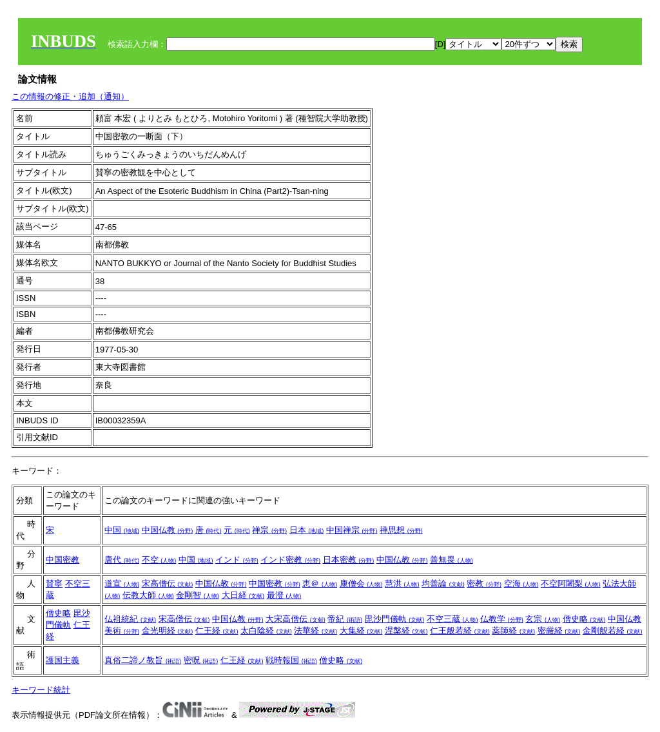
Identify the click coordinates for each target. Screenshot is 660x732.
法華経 (315, 630)
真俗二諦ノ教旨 (142, 660)
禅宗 (269, 530)
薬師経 (513, 630)
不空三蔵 (452, 619)
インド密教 (290, 559)
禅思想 (401, 530)
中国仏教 (167, 530)
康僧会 (361, 583)
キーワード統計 (41, 690)
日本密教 (348, 559)
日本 (306, 530)
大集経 (361, 630)
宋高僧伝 (167, 583)
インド (236, 559)
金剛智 (197, 595)
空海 (521, 583)
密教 (484, 583)
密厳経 (559, 630)
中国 (121, 530)
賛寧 (54, 583)
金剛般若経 (613, 630)
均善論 (443, 583)
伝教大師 (148, 595)
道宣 (121, 583)
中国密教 (62, 559)
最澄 (284, 595)
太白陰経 (266, 630)
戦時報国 (291, 660)
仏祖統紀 (130, 619)
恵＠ (319, 583)
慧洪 (402, 583)
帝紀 (344, 619)
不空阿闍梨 (571, 583)
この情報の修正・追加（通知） (70, 96)
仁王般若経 (460, 630)
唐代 (121, 559)
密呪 (201, 660)
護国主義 (62, 660)
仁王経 (216, 630)
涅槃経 (406, 630)
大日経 (243, 595)
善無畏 (451, 559)
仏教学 (501, 619)
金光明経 (167, 630)
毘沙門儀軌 (395, 619)
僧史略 (58, 613)
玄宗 (542, 619)
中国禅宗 (352, 530)
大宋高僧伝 (295, 619)
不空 (159, 559)
